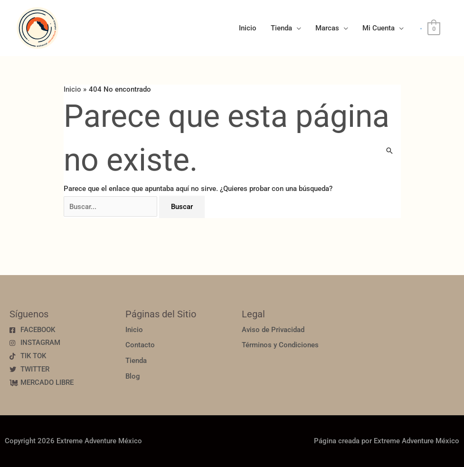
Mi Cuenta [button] (378, 28)
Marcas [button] (327, 28)
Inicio (247, 28)
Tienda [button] (281, 28)
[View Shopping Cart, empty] (433, 28)
